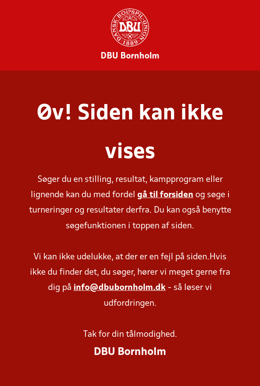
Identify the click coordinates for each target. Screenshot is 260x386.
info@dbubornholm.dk (119, 288)
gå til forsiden (165, 195)
